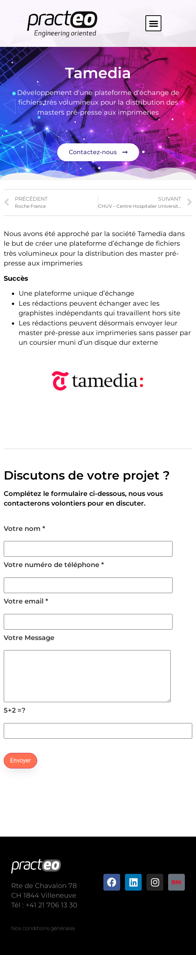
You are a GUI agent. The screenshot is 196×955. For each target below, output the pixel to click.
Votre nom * (88, 539)
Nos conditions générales (43, 928)
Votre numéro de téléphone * (88, 575)
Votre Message (87, 668)
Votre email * (88, 611)
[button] (153, 23)
